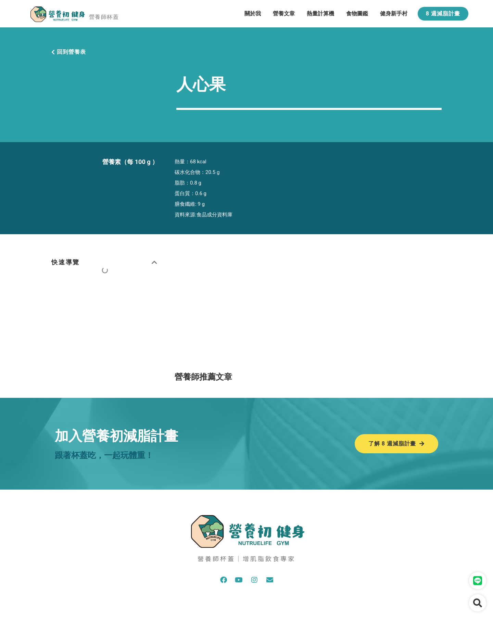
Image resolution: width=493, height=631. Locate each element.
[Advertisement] (308, 306)
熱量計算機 (320, 13)
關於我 (252, 13)
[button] (155, 262)
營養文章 (284, 13)
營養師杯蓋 (104, 17)
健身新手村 (393, 13)
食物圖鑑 (357, 13)
